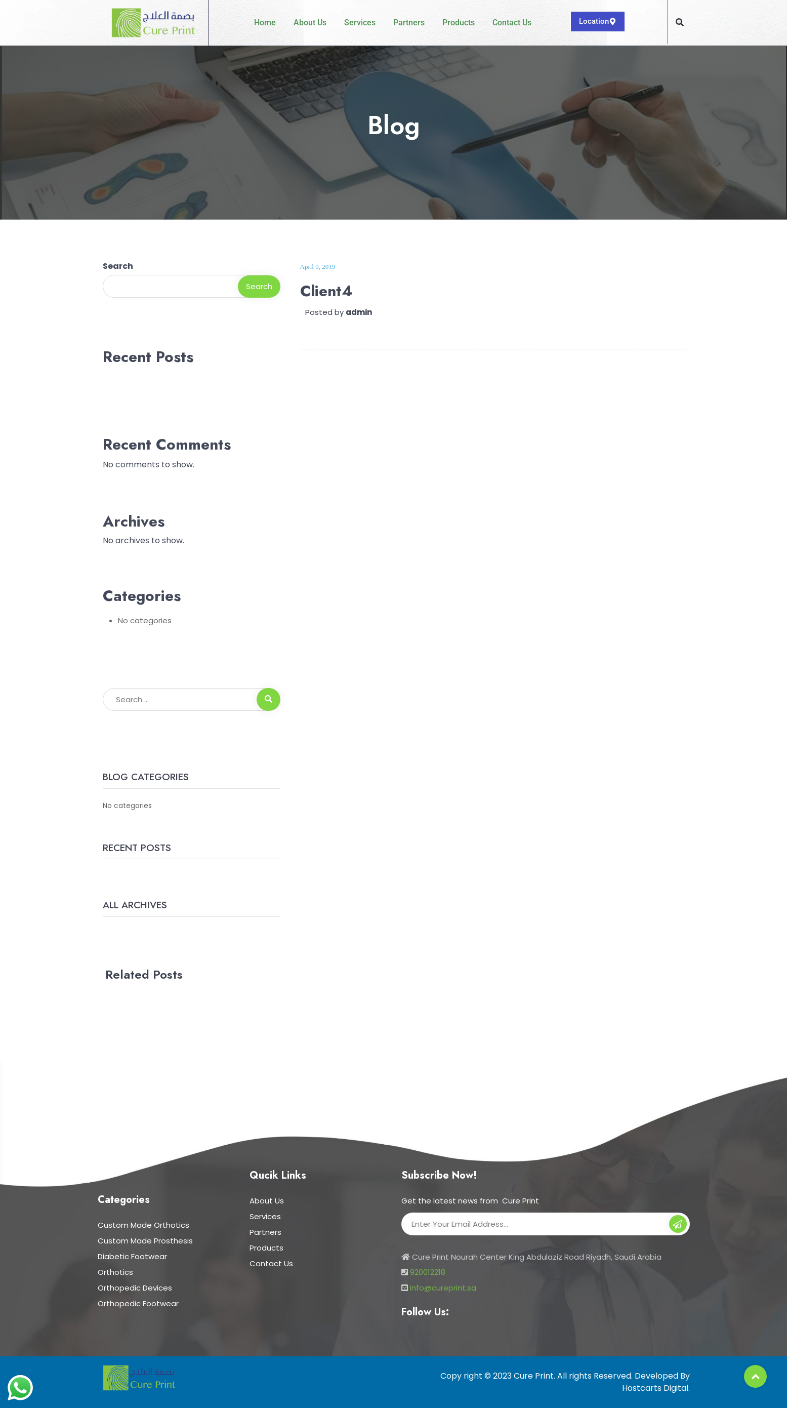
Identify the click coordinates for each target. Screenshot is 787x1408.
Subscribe (678, 1225)
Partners (409, 22)
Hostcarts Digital (655, 1388)
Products (458, 22)
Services (360, 22)
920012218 (427, 1272)
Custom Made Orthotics (143, 1225)
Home (265, 22)
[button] (679, 22)
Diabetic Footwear (132, 1256)
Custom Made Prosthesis (145, 1240)
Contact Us (511, 22)
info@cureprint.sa (443, 1287)
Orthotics (115, 1272)
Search (118, 266)
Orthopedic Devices (135, 1287)
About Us (310, 22)
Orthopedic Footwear (138, 1303)
